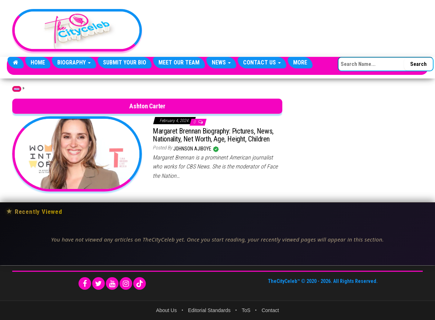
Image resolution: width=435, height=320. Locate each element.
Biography (74, 62)
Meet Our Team (178, 62)
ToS (246, 310)
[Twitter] (98, 283)
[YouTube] (112, 283)
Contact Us (262, 62)
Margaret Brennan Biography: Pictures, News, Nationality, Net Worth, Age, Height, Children (213, 135)
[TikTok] (139, 283)
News (221, 62)
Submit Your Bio (124, 62)
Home (38, 62)
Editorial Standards (209, 310)
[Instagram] (126, 283)
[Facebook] (85, 283)
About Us (166, 310)
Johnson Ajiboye (192, 149)
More (300, 62)
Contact (270, 310)
